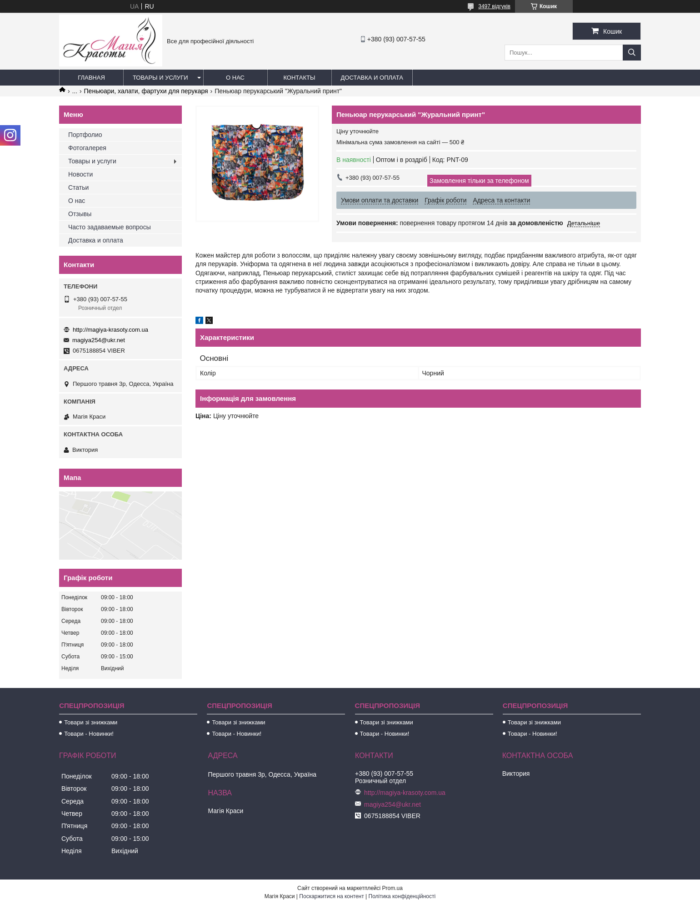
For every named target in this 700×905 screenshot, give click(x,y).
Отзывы (79, 213)
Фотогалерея (87, 148)
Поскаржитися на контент (331, 896)
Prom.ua (392, 888)
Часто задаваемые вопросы (109, 227)
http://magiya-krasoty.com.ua (110, 329)
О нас (235, 77)
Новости (80, 174)
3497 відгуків (494, 6)
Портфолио (85, 134)
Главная (91, 77)
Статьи (78, 187)
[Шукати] (632, 53)
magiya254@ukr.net (98, 340)
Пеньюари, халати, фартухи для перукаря (146, 91)
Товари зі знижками (90, 722)
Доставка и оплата (372, 77)
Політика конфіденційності (402, 896)
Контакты (299, 77)
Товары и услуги (160, 77)
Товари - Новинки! (89, 733)
